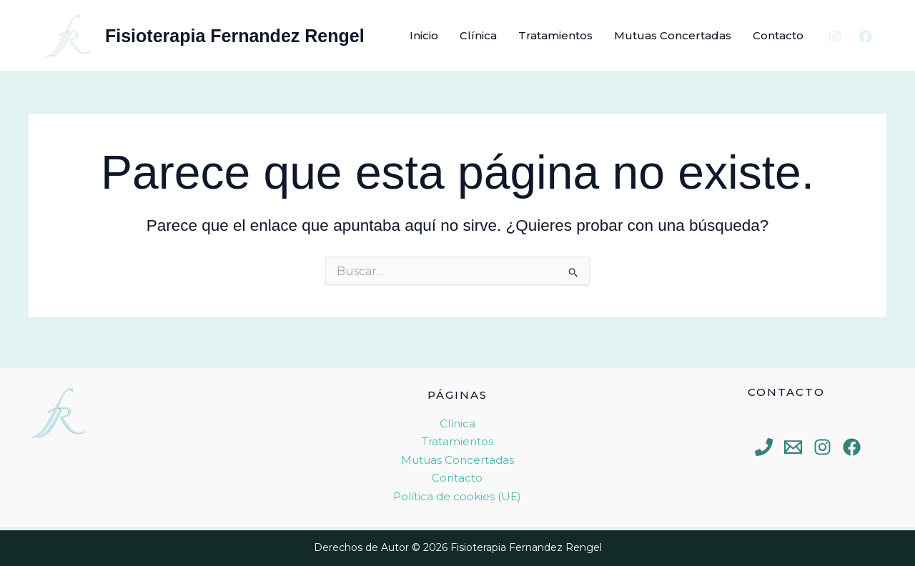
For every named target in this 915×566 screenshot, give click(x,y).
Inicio (424, 35)
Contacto (778, 35)
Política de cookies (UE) (457, 496)
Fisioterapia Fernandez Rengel (235, 36)
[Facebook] (865, 36)
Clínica (478, 35)
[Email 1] (793, 447)
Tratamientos (555, 35)
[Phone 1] (764, 447)
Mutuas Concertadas (672, 35)
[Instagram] (835, 36)
